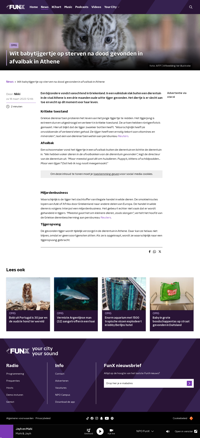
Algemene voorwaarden (20, 418)
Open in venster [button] (186, 431)
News (44, 7)
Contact (59, 374)
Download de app (65, 402)
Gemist (10, 402)
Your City (111, 7)
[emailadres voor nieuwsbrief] (149, 383)
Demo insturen (14, 395)
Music (68, 7)
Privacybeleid (42, 418)
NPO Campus (62, 395)
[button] (89, 431)
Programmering (15, 374)
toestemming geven (106, 174)
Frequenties (13, 381)
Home (34, 7)
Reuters (123, 136)
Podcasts (81, 7)
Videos (96, 7)
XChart (56, 7)
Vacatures (61, 388)
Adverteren (61, 381)
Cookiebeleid (180, 418)
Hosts (9, 388)
